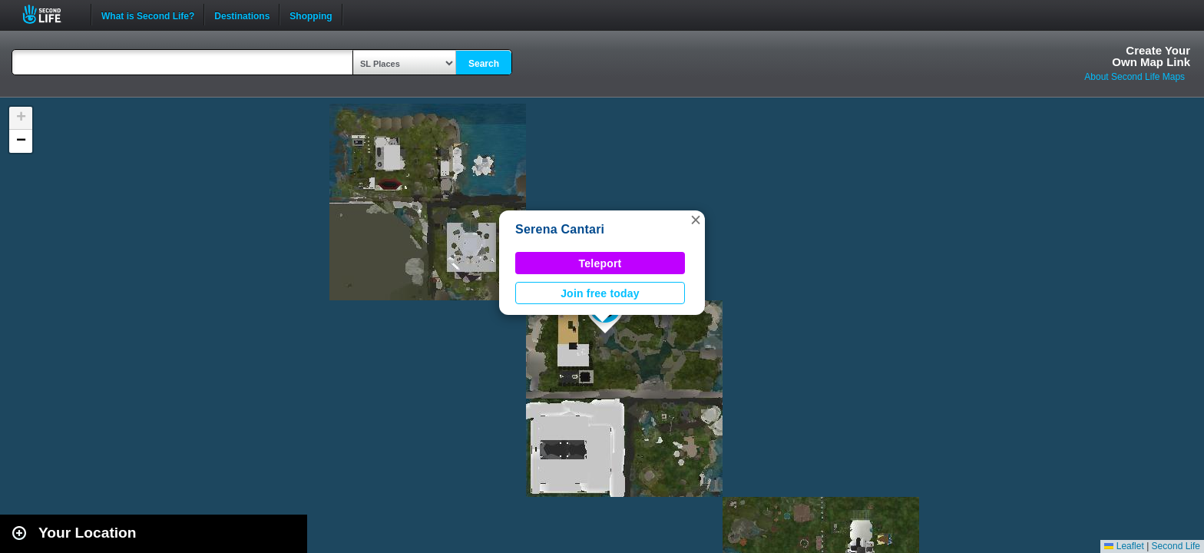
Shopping (310, 14)
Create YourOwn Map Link (1151, 56)
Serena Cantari (559, 229)
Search (483, 63)
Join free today (600, 293)
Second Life (50, 14)
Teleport (600, 263)
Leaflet (1123, 546)
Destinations (242, 14)
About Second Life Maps (1134, 76)
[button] (695, 219)
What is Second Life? (147, 14)
